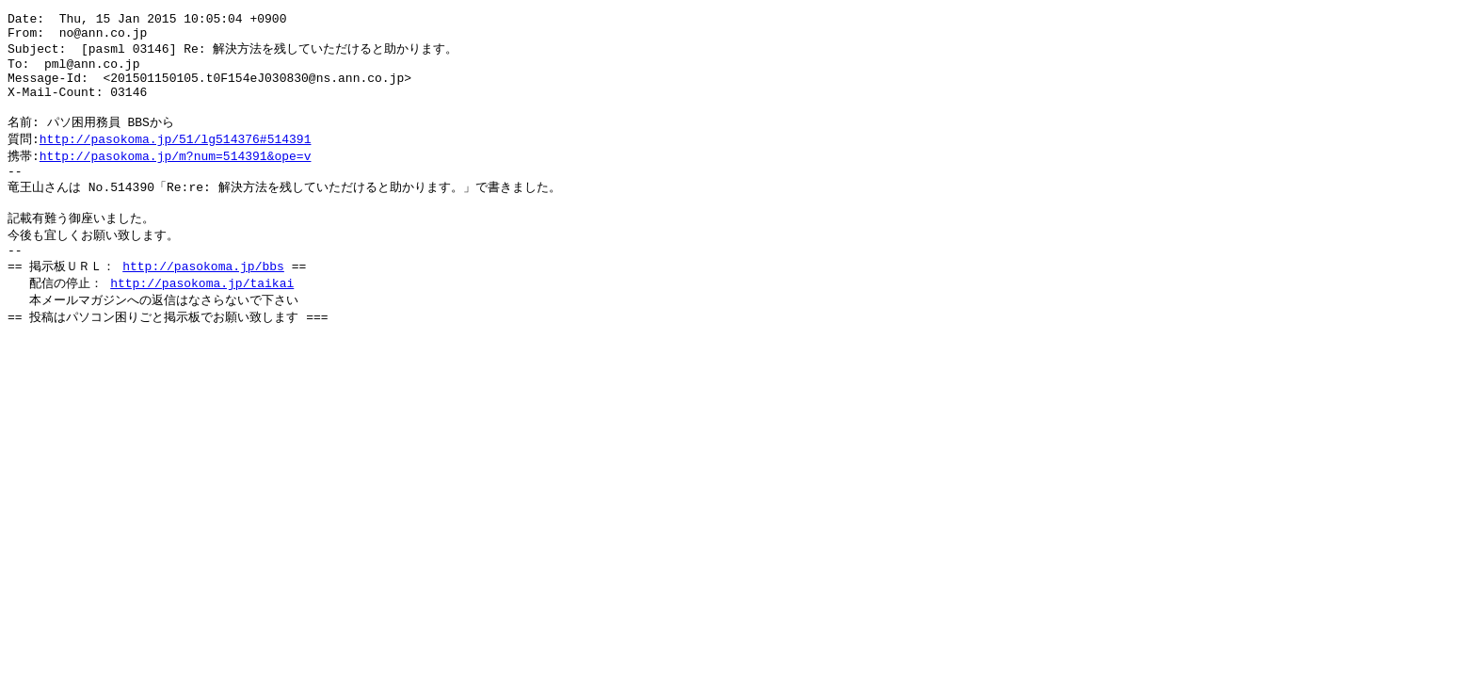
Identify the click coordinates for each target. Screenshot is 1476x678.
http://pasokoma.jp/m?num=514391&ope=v (176, 176)
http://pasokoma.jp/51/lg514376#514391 (176, 158)
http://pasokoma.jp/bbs (203, 298)
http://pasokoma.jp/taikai (202, 316)
